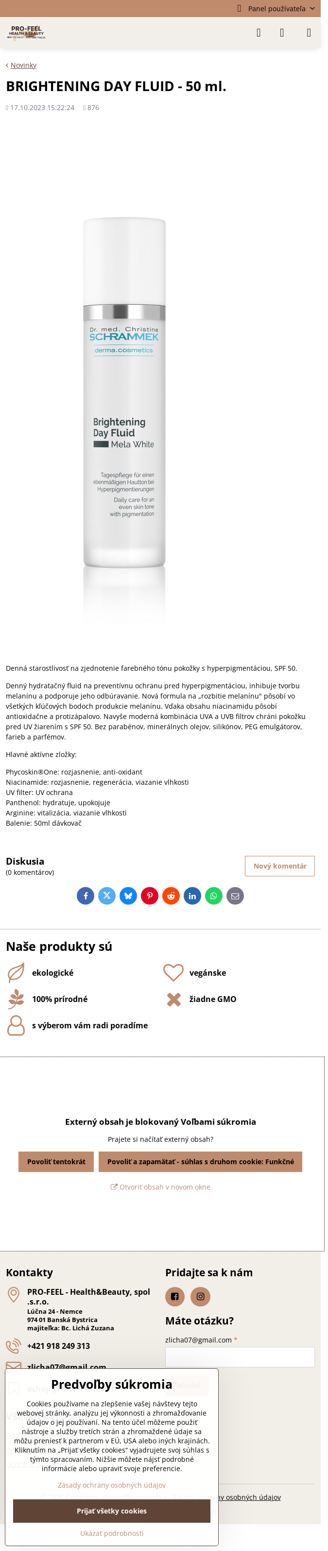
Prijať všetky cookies (112, 1510)
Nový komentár (280, 865)
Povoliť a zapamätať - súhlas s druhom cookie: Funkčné (200, 1161)
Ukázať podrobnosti (112, 1533)
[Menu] (309, 32)
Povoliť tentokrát (56, 1161)
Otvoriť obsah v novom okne (160, 1187)
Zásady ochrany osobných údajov (227, 1497)
